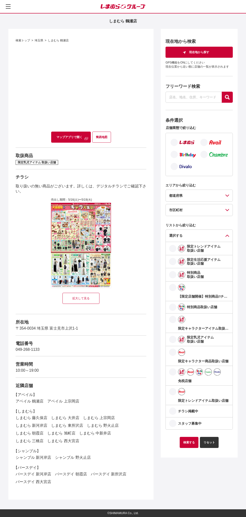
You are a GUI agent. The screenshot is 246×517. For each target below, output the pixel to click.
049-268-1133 (28, 349)
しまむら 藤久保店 (31, 418)
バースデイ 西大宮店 (33, 482)
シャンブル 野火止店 (73, 457)
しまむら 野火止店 (103, 425)
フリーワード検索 (183, 86)
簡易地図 (101, 137)
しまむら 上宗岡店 (99, 418)
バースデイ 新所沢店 (108, 474)
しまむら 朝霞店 (29, 433)
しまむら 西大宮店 (63, 441)
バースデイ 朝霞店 (71, 474)
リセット (209, 442)
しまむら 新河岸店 (31, 425)
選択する (176, 235)
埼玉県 (39, 40)
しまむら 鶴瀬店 (58, 40)
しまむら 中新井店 (95, 433)
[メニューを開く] (8, 6)
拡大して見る (81, 298)
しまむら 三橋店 (29, 441)
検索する (189, 442)
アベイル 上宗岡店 (63, 401)
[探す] (227, 97)
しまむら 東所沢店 (67, 425)
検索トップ (23, 40)
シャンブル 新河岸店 (33, 457)
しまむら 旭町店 (61, 433)
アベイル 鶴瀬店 (29, 401)
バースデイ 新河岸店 (33, 474)
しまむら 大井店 (65, 418)
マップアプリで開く (69, 137)
